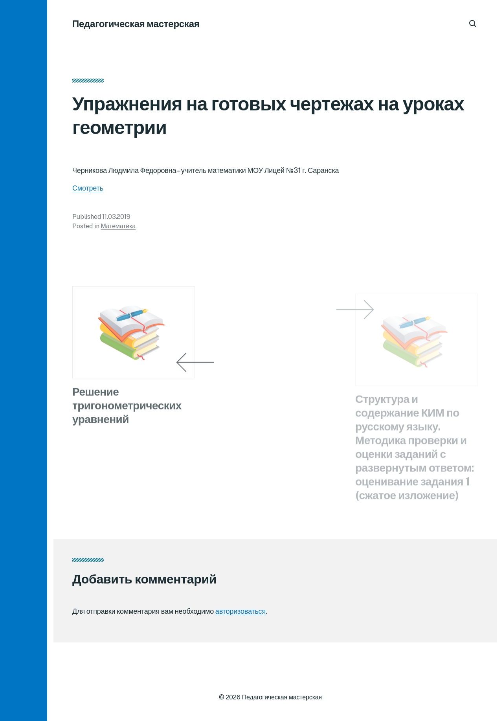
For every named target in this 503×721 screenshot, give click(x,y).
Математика (118, 228)
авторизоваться (240, 611)
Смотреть (87, 190)
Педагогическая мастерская (136, 23)
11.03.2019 (116, 219)
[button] (23, 360)
